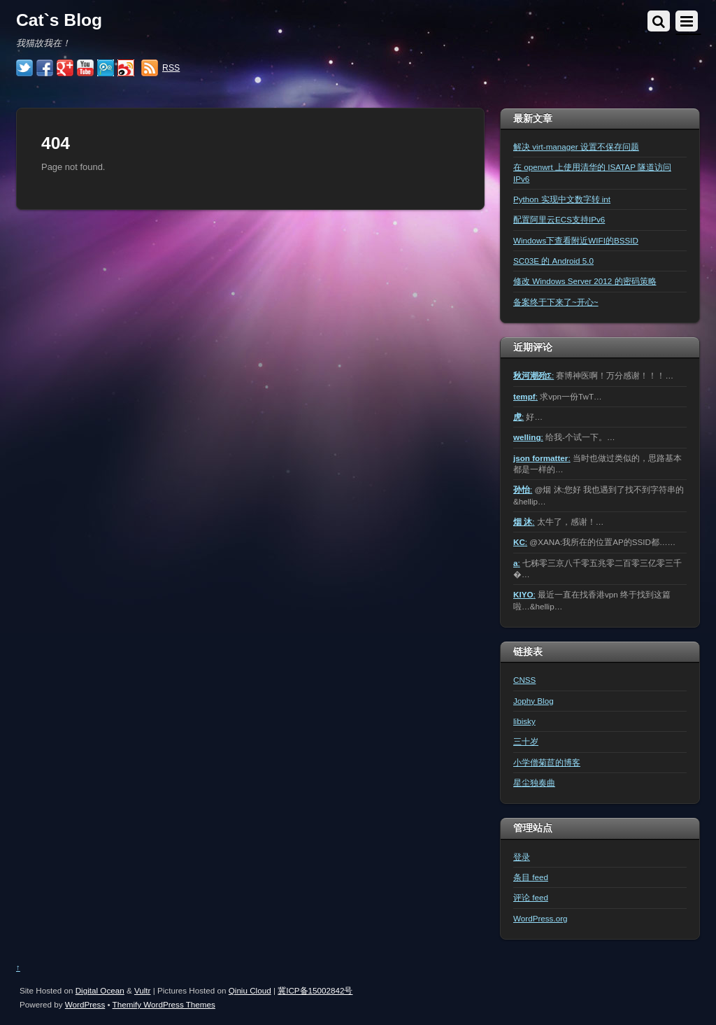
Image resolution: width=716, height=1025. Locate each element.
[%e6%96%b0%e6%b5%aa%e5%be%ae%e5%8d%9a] (125, 68)
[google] (65, 68)
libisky (524, 721)
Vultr (142, 990)
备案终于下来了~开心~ (556, 301)
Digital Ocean (100, 990)
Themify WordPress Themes (164, 1004)
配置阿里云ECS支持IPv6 (559, 219)
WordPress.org (540, 918)
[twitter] (24, 68)
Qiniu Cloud (250, 990)
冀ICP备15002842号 (315, 990)
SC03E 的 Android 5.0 (553, 260)
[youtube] (85, 68)
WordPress (85, 1004)
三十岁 (525, 741)
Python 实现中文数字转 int (561, 199)
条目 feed (530, 877)
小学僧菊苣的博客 (546, 762)
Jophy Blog (533, 700)
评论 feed (530, 897)
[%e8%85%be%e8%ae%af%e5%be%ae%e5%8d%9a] (105, 68)
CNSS (524, 679)
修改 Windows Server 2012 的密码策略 (585, 280)
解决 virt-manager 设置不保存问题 (576, 146)
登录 (521, 856)
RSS (171, 68)
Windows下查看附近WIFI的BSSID (575, 240)
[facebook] (44, 68)
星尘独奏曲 (534, 782)
